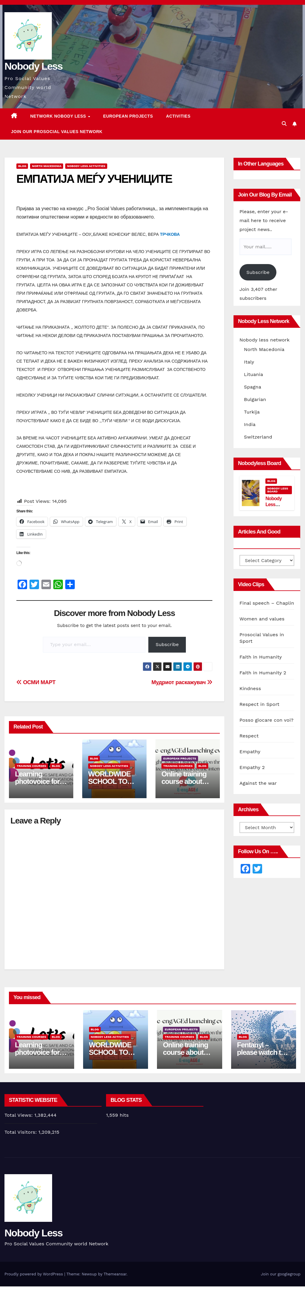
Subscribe (167, 644)
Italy (249, 362)
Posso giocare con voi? (266, 720)
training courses (31, 766)
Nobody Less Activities (86, 166)
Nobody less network (264, 340)
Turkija (252, 412)
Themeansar (115, 1274)
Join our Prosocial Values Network (56, 131)
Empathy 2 (252, 767)
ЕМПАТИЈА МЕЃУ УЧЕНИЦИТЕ (94, 179)
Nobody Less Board (277, 490)
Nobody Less (33, 66)
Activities (178, 116)
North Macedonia (46, 166)
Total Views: (19, 1115)
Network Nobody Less (59, 116)
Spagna (252, 387)
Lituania (253, 374)
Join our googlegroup (281, 1274)
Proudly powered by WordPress (34, 1274)
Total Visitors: (21, 1132)
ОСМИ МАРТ (35, 682)
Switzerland (258, 437)
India (250, 424)
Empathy (249, 751)
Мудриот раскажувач (181, 682)
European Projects (128, 116)
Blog (22, 166)
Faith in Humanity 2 (262, 673)
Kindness (250, 688)
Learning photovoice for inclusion (37, 781)
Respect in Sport (259, 704)
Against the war (258, 783)
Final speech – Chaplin (266, 603)
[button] (284, 124)
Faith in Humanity (260, 657)
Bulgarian (255, 399)
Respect (249, 736)
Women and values (261, 619)
